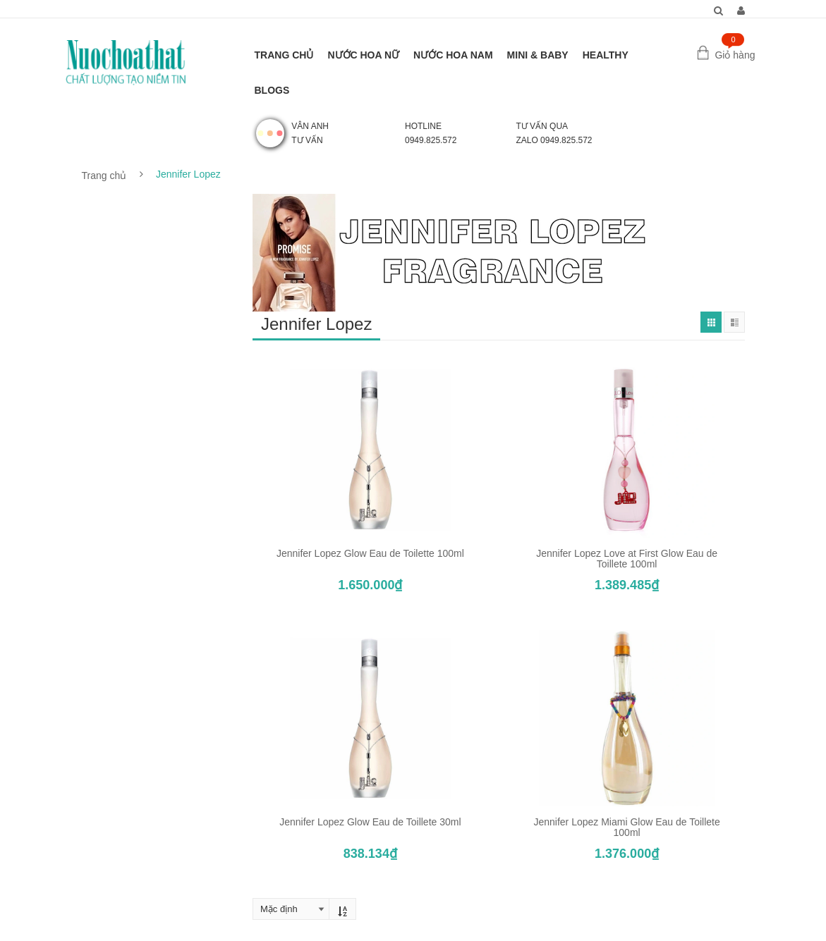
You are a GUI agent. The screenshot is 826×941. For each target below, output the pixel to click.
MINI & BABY (538, 55)
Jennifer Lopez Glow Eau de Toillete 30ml (370, 822)
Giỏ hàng (735, 55)
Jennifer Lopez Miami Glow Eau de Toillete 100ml (626, 827)
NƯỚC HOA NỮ (363, 55)
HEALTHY (605, 55)
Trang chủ (104, 175)
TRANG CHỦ (284, 55)
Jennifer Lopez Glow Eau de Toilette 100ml (370, 553)
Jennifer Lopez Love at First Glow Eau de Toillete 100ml (626, 559)
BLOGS (272, 90)
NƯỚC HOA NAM (452, 55)
